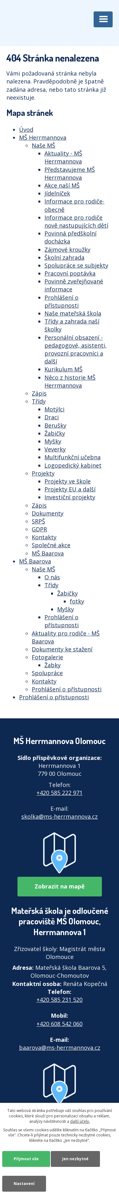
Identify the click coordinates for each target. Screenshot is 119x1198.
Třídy (39, 401)
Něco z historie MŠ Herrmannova (70, 381)
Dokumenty (47, 513)
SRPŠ (38, 521)
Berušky (55, 425)
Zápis (39, 393)
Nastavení (24, 1183)
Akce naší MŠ (62, 185)
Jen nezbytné (75, 1158)
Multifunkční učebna (72, 457)
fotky (77, 601)
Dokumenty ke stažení (62, 649)
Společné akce (51, 545)
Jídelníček (57, 193)
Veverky (55, 449)
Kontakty (44, 537)
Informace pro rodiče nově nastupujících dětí (76, 221)
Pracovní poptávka (70, 273)
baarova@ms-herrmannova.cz (59, 1047)
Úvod (26, 129)
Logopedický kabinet (73, 465)
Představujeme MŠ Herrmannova (69, 173)
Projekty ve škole (67, 481)
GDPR (39, 529)
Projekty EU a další (70, 489)
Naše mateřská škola (72, 313)
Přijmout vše (26, 1158)
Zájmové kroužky (67, 249)
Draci (51, 417)
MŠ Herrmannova (42, 137)
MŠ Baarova (48, 553)
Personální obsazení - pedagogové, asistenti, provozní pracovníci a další (75, 349)
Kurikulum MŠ (63, 369)
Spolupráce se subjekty (76, 265)
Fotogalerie (47, 657)
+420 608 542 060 (59, 1024)
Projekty (43, 473)
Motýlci (54, 409)
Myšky (52, 441)
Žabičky (54, 433)
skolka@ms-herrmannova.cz (59, 816)
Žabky (52, 665)
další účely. (80, 1121)
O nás (52, 577)
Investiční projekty (69, 497)
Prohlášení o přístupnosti (61, 301)
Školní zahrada (64, 257)
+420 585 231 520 (59, 999)
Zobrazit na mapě (60, 886)
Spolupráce (47, 673)
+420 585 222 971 (59, 792)
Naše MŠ (43, 145)
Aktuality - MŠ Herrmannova (63, 157)
